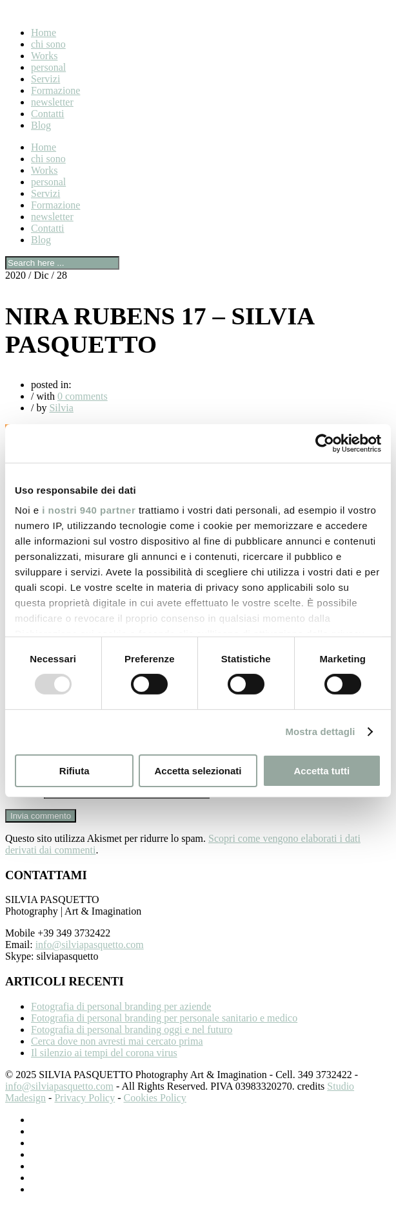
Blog (41, 125)
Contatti (47, 113)
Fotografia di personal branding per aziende (121, 1021)
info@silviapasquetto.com (89, 960)
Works (44, 55)
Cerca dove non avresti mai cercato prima (117, 1056)
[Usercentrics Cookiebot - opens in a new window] (324, 442)
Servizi (45, 78)
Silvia (61, 407)
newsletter (52, 102)
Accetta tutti (321, 770)
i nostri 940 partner (88, 510)
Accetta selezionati (197, 770)
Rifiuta (74, 770)
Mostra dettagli (320, 731)
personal (48, 67)
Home (43, 32)
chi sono (48, 44)
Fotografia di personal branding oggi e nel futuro (131, 1044)
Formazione (55, 90)
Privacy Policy (84, 1113)
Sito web (23, 806)
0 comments (82, 396)
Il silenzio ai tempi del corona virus (104, 1068)
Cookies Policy (155, 1113)
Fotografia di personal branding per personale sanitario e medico (164, 1033)
